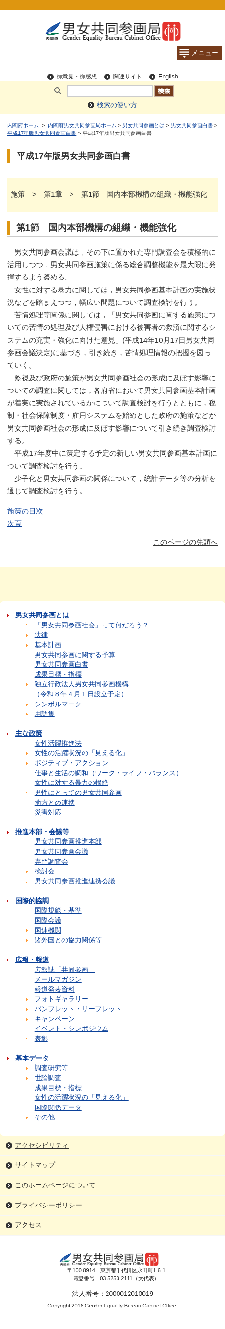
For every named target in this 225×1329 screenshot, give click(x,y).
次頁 (14, 523)
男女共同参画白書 (192, 125)
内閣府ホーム (23, 125)
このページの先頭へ (185, 542)
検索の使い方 (117, 105)
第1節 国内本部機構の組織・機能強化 (96, 228)
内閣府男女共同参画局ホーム (82, 125)
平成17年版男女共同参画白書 (41, 133)
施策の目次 (25, 511)
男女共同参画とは (143, 125)
